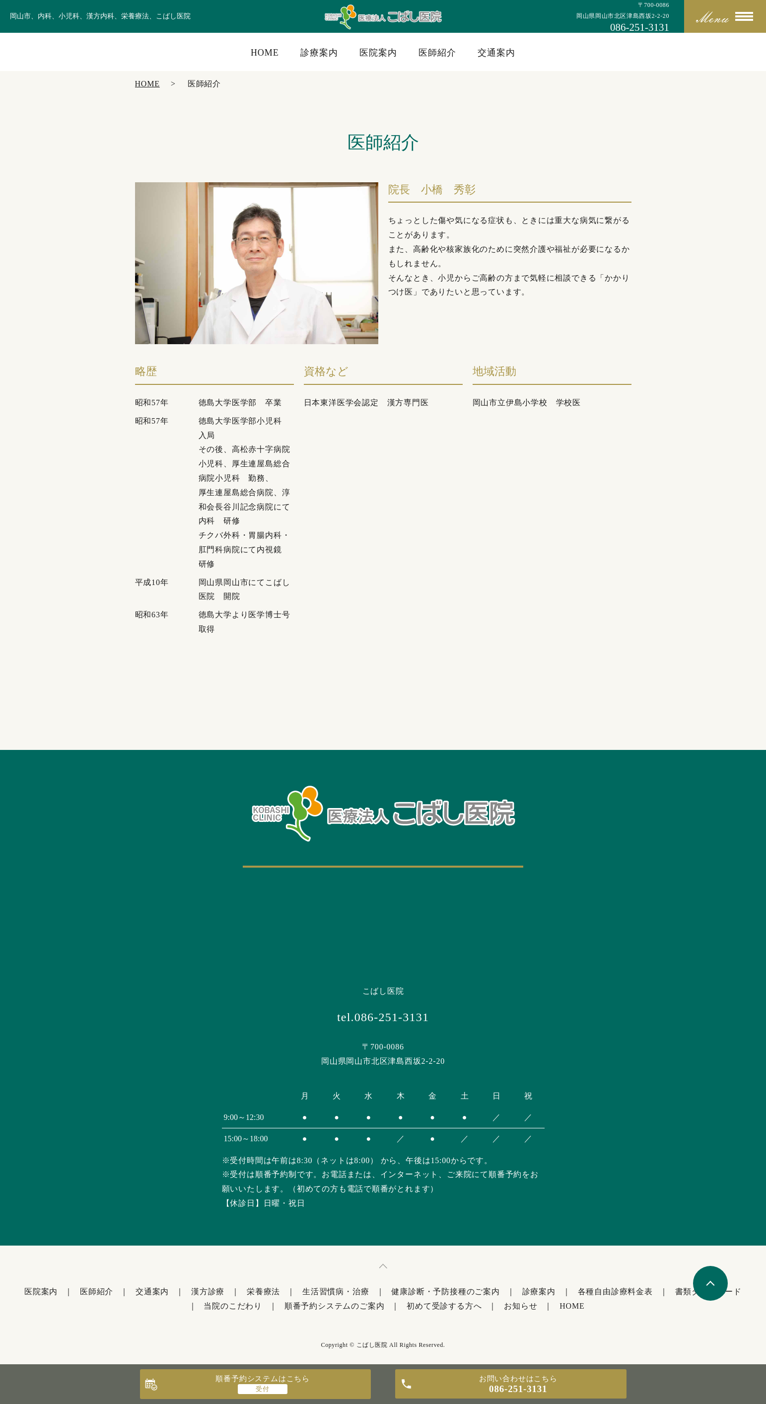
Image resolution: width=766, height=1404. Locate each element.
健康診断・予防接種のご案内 (445, 1291)
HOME (265, 53)
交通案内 (496, 53)
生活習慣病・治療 (335, 1291)
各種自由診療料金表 (615, 1291)
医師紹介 (437, 53)
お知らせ (520, 1306)
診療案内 (319, 53)
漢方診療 (207, 1291)
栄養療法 (263, 1291)
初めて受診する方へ (444, 1306)
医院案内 (378, 53)
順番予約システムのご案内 (334, 1306)
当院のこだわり (233, 1306)
